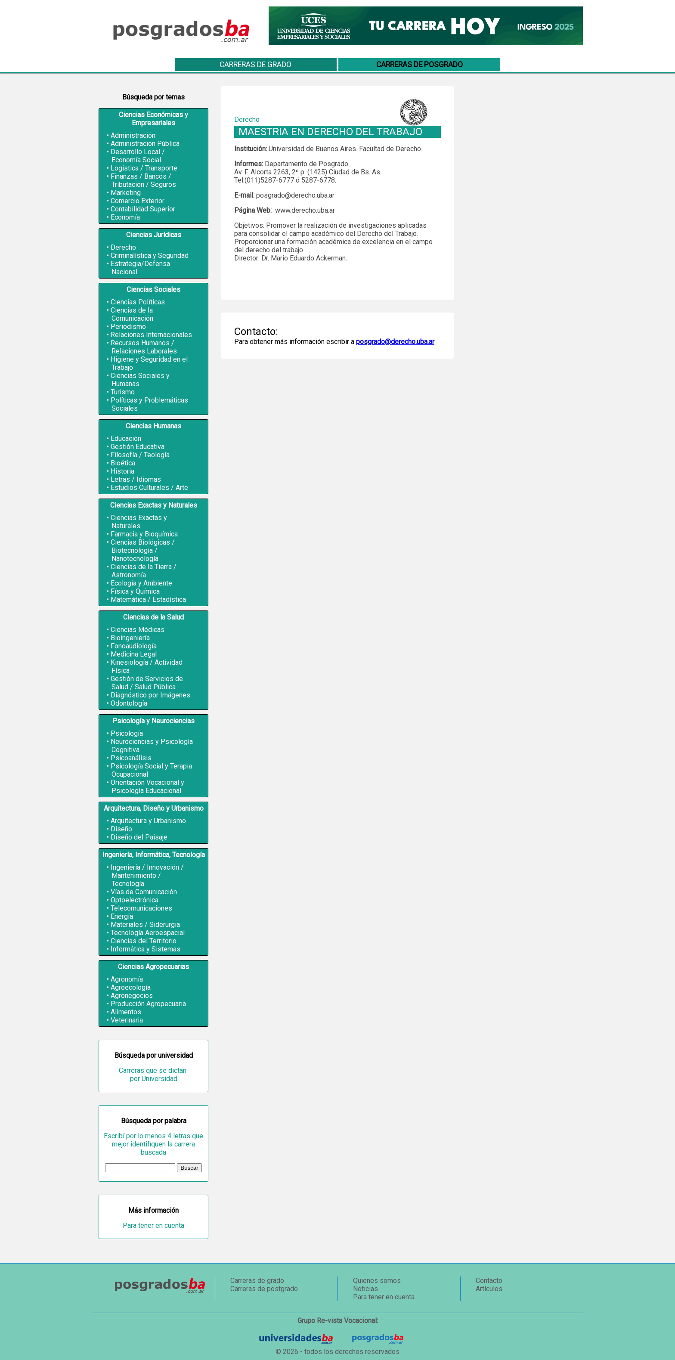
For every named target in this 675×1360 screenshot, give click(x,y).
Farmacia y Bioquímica (144, 534)
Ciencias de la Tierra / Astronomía (143, 571)
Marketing (126, 193)
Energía (122, 916)
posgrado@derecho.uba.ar (395, 342)
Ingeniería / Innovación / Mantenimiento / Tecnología (147, 875)
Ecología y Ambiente (141, 583)
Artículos (489, 1289)
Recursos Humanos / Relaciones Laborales (144, 347)
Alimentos (126, 1012)
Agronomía (127, 979)
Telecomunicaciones (141, 908)
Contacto (489, 1280)
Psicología (127, 733)
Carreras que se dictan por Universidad (153, 1074)
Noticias (365, 1289)
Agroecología (131, 987)
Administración (133, 135)
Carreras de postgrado (264, 1289)
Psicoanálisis (131, 758)
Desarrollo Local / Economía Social (138, 156)
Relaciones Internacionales (151, 335)
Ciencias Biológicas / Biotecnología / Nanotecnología (143, 550)
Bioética (123, 463)
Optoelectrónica (134, 900)
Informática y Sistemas (145, 949)
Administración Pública (145, 143)
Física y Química (135, 591)
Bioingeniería (130, 638)
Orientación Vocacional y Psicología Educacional (147, 786)
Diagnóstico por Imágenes (150, 695)
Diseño (121, 829)
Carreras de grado (255, 64)
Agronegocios (132, 995)
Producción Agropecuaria (148, 1004)
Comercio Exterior (137, 201)
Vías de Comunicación (144, 892)
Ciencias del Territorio (143, 941)
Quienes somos (377, 1280)
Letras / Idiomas (136, 479)
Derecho (123, 247)
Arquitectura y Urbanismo (148, 821)
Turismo (123, 392)
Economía (125, 217)
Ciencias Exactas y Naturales (139, 522)
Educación (126, 438)
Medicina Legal (134, 654)
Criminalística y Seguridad (150, 255)
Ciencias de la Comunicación (132, 314)
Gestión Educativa (137, 447)
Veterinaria (127, 1020)
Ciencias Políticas (138, 302)
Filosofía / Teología (140, 455)
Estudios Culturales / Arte (149, 487)
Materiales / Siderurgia (145, 924)
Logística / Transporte (144, 168)
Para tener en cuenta (153, 1225)
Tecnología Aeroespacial (148, 933)
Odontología (129, 703)
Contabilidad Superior (143, 209)
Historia (122, 471)
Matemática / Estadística (148, 599)
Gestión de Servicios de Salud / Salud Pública (147, 683)
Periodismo (128, 326)
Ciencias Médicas (137, 630)
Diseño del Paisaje (139, 837)
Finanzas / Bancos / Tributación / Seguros (143, 180)
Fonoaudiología (134, 646)
